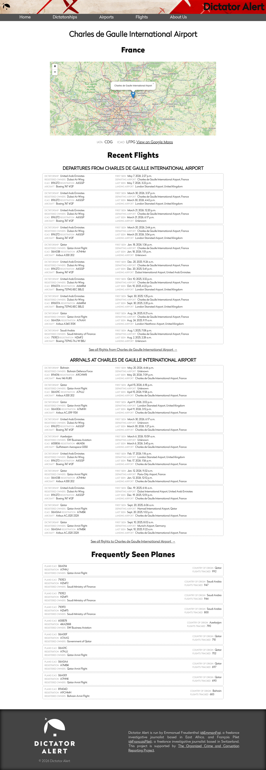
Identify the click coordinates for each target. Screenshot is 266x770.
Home (25, 17)
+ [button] (55, 66)
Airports (106, 17)
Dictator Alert (233, 8)
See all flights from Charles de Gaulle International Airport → (133, 350)
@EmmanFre (210, 733)
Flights (142, 17)
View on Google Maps (154, 142)
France (133, 50)
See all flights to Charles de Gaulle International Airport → (133, 541)
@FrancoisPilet (140, 742)
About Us (178, 17)
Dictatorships (65, 17)
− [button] (55, 72)
